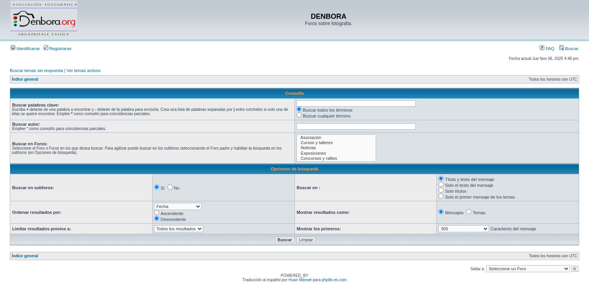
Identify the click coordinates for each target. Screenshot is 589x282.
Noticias (336, 147)
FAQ (547, 48)
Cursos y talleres (336, 142)
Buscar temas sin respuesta (36, 70)
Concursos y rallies (336, 158)
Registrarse (57, 48)
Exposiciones (336, 153)
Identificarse (25, 48)
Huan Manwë (300, 280)
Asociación (336, 137)
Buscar (568, 48)
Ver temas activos (84, 70)
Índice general (25, 79)
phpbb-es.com (334, 280)
